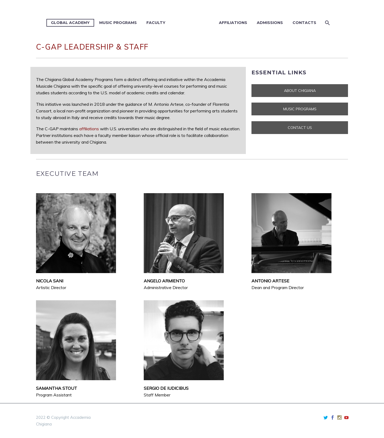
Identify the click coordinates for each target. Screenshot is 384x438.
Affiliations (233, 22)
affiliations (89, 128)
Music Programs (118, 22)
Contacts (304, 22)
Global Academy (70, 22)
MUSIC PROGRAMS (300, 109)
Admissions (270, 22)
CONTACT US (300, 127)
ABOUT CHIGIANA (300, 90)
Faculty (155, 22)
